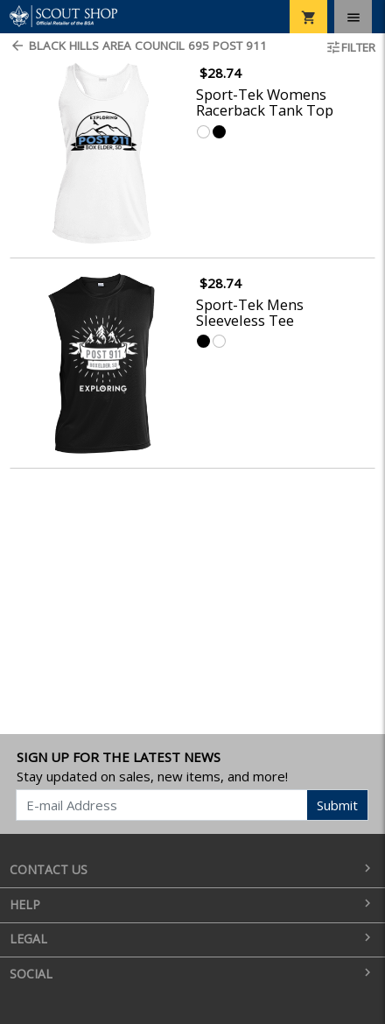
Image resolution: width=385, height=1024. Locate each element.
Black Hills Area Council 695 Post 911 (138, 45)
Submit (337, 805)
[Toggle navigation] (353, 16)
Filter (350, 47)
